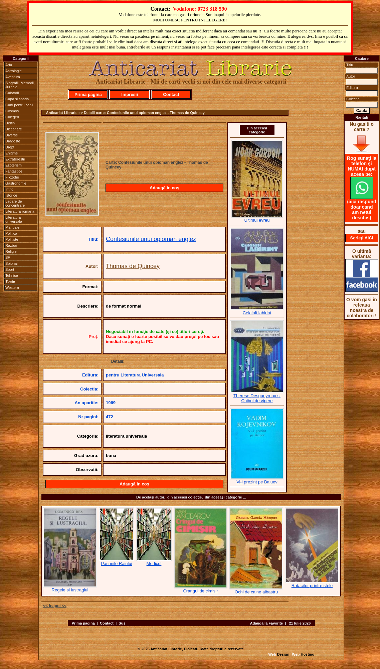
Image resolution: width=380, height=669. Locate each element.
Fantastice (13, 171)
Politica (11, 233)
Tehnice (11, 275)
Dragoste (12, 141)
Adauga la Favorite (266, 623)
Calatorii (12, 93)
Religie (11, 251)
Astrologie (13, 71)
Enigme (11, 153)
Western (12, 288)
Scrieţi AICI (361, 237)
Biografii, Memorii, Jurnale (20, 85)
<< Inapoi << (54, 605)
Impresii (129, 94)
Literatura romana (19, 211)
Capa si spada (17, 99)
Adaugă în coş (164, 187)
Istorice (11, 195)
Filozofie (12, 177)
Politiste (11, 239)
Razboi (11, 245)
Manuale (12, 227)
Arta (8, 65)
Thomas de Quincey (133, 266)
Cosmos (12, 111)
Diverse (11, 135)
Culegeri (12, 117)
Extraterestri (15, 159)
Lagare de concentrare (15, 203)
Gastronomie (15, 183)
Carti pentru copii (19, 105)
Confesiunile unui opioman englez (151, 239)
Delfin (10, 123)
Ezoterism (13, 165)
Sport (9, 269)
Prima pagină (88, 94)
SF (7, 257)
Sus (122, 623)
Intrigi (9, 189)
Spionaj (11, 263)
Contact (171, 94)
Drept (9, 147)
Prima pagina (83, 623)
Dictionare (13, 129)
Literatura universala (13, 219)
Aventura (12, 77)
